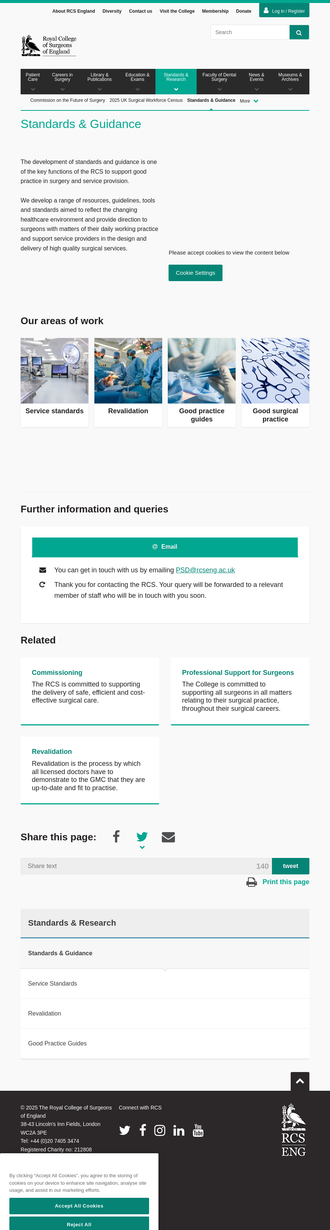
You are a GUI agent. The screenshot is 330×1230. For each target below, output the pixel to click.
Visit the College (177, 11)
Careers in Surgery (62, 81)
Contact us (140, 11)
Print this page (277, 882)
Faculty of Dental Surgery (219, 81)
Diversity (112, 11)
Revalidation (52, 751)
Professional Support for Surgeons (238, 672)
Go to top (300, 1078)
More (249, 101)
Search (296, 32)
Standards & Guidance (211, 109)
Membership (215, 11)
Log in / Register (284, 10)
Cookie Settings (195, 273)
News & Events (256, 81)
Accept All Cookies (79, 1220)
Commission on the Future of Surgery (67, 100)
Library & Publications (99, 81)
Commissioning (57, 672)
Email (164, 547)
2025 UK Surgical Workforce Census (145, 100)
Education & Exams (137, 81)
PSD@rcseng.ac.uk (205, 570)
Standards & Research (176, 81)
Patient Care (33, 81)
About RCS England (73, 11)
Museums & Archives (290, 81)
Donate (243, 11)
